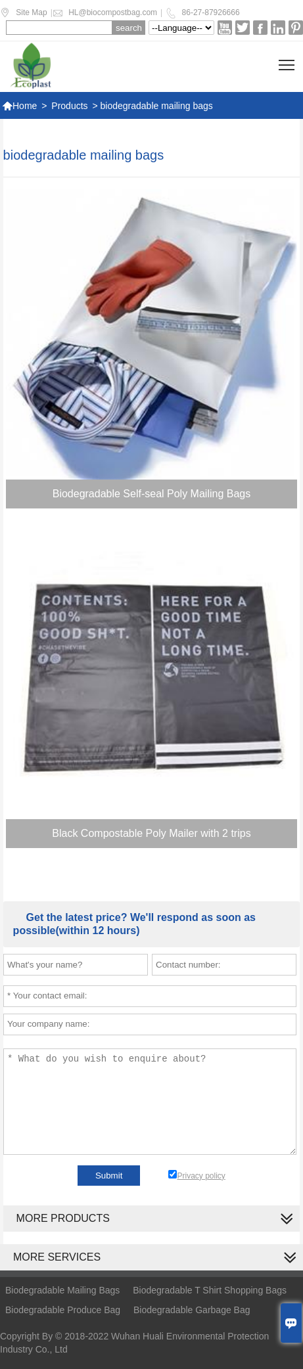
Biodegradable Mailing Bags (62, 1290)
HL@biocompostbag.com (112, 12)
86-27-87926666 (211, 12)
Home (19, 106)
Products (69, 106)
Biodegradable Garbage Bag (191, 1310)
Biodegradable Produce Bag (62, 1310)
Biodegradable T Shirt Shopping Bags (210, 1290)
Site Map (31, 12)
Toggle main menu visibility (287, 60)
